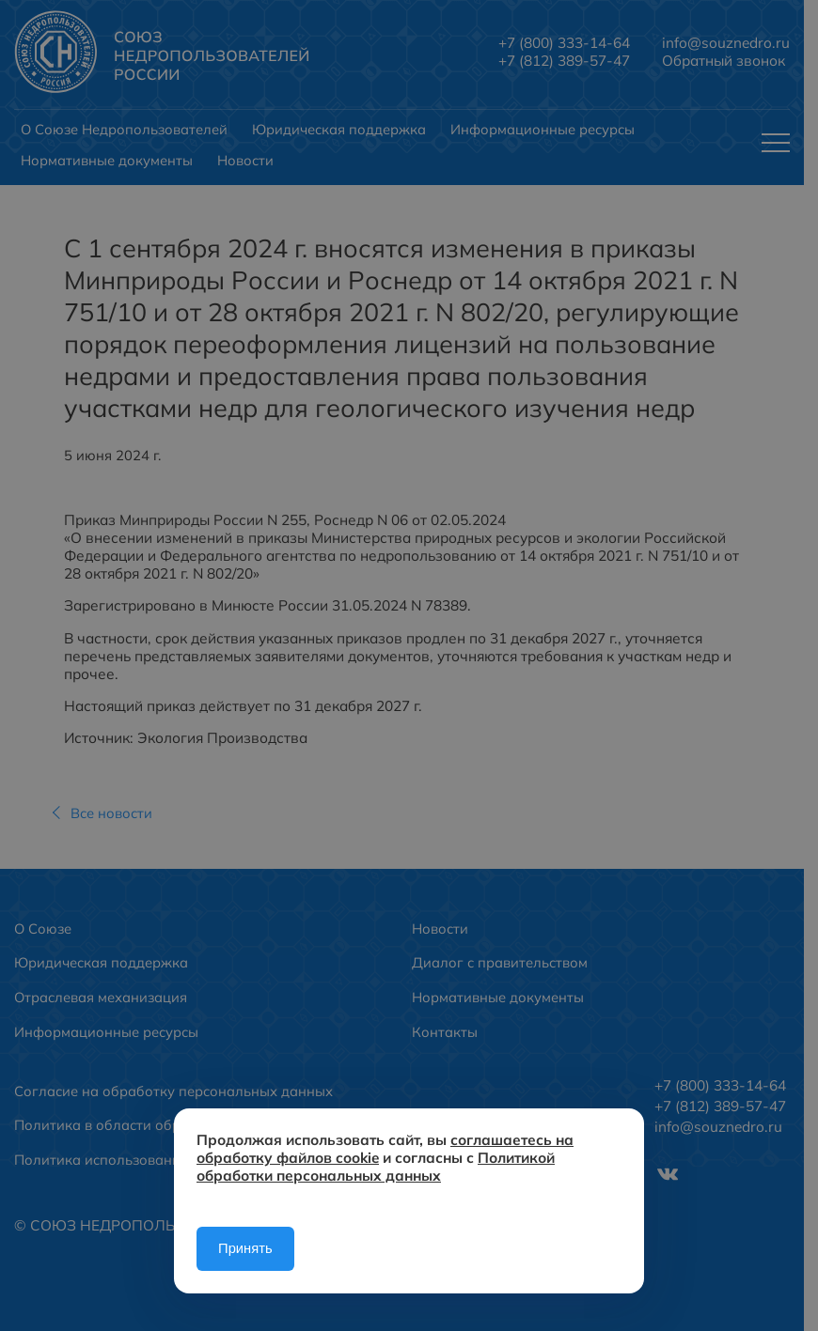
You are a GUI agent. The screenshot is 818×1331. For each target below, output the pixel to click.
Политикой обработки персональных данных (376, 1166)
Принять (245, 1248)
